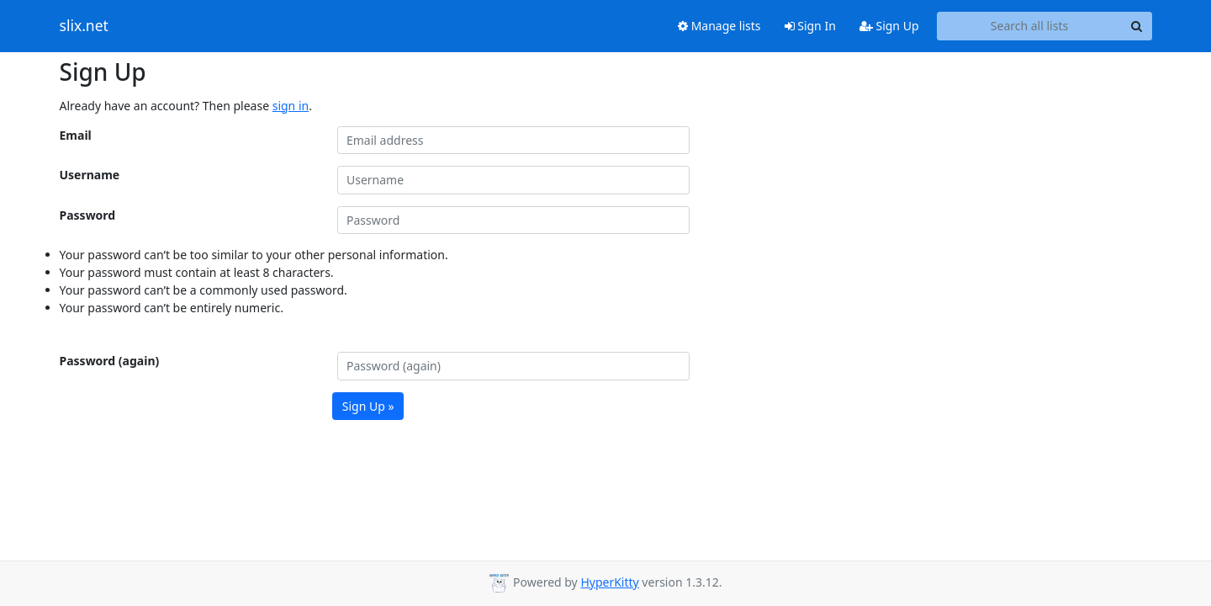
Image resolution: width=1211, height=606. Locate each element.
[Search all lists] (1030, 26)
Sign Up (889, 26)
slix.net (84, 26)
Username (90, 175)
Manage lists (719, 26)
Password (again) (110, 361)
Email (76, 135)
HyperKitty (609, 582)
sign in (290, 106)
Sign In (810, 26)
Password (88, 215)
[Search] (1137, 26)
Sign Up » (368, 406)
